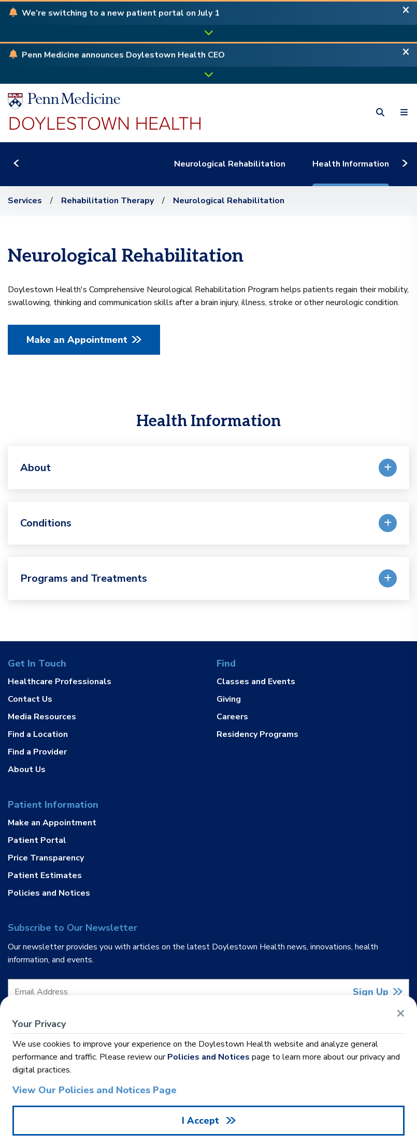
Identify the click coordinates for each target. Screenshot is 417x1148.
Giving (229, 699)
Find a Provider (37, 752)
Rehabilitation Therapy (107, 200)
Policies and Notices (49, 892)
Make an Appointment (76, 340)
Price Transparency (46, 858)
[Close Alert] (405, 13)
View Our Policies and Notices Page (94, 1090)
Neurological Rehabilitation (245, 164)
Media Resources (42, 716)
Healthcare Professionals (59, 682)
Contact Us (30, 699)
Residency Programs (257, 734)
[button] (121, 14)
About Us (27, 769)
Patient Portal (37, 840)
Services (25, 200)
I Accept (202, 1120)
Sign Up (371, 991)
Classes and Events (256, 682)
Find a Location (38, 734)
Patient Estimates (45, 875)
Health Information (366, 164)
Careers (232, 716)
